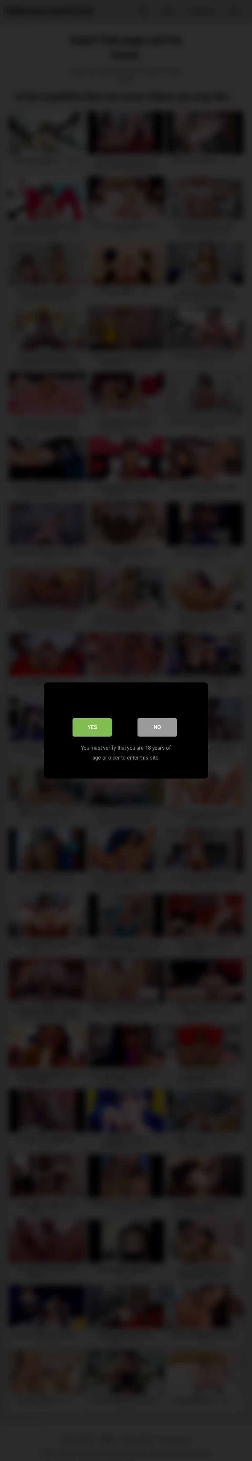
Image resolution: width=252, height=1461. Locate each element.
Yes (92, 727)
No (157, 727)
